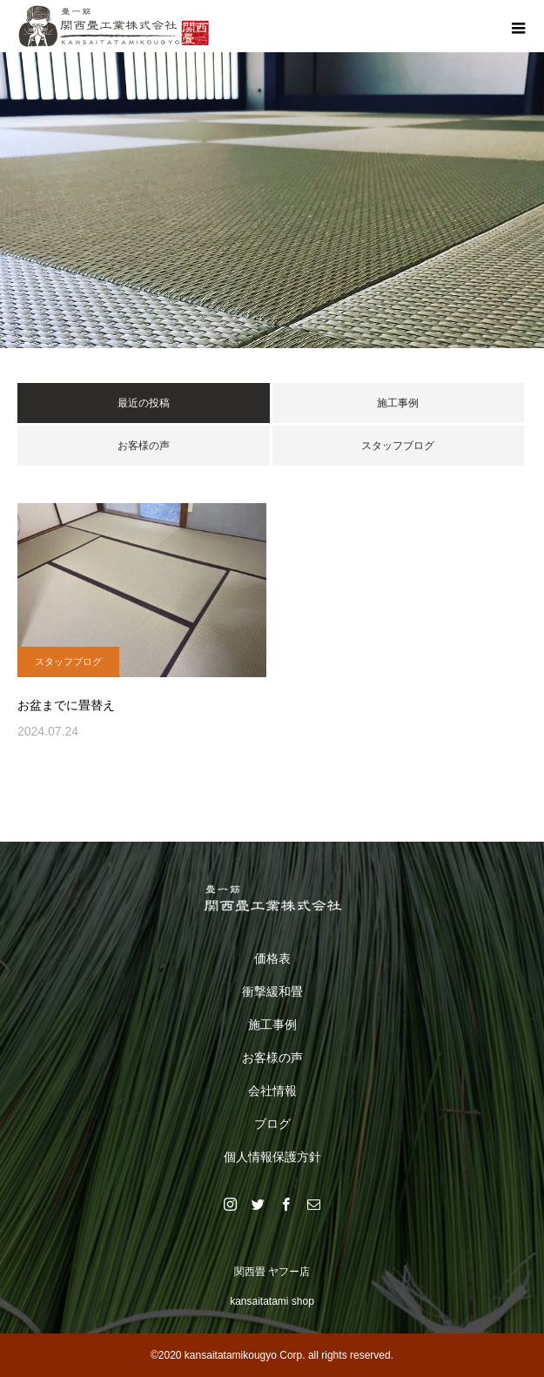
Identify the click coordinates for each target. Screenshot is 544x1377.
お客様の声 (144, 446)
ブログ (272, 1124)
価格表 (272, 958)
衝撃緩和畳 (272, 991)
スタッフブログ (397, 446)
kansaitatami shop (272, 1301)
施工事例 (398, 403)
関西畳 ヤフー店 (272, 1272)
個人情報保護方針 (272, 1157)
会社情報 (272, 1091)
